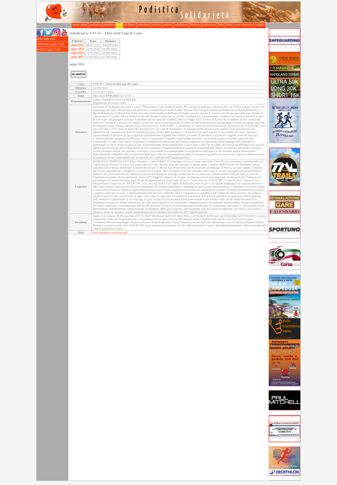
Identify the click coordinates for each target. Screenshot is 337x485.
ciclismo (129, 25)
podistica (95, 25)
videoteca (209, 25)
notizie (167, 25)
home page (79, 25)
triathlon (108, 25)
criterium (144, 25)
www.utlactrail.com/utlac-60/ (110, 232)
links (229, 25)
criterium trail (52, 38)
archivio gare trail (52, 49)
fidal (221, 25)
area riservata (243, 25)
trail (119, 25)
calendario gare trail (52, 44)
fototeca (195, 25)
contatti (260, 25)
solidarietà (181, 25)
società (156, 25)
